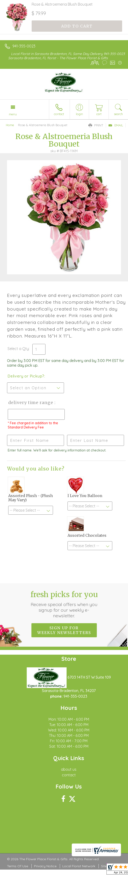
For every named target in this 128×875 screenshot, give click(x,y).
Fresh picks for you (64, 604)
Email (115, 125)
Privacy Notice (45, 866)
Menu (13, 114)
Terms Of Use (17, 866)
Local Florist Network (78, 866)
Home (10, 125)
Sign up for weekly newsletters (64, 630)
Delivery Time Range (31, 402)
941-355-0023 (23, 46)
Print (95, 125)
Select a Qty (18, 348)
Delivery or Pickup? (26, 376)
